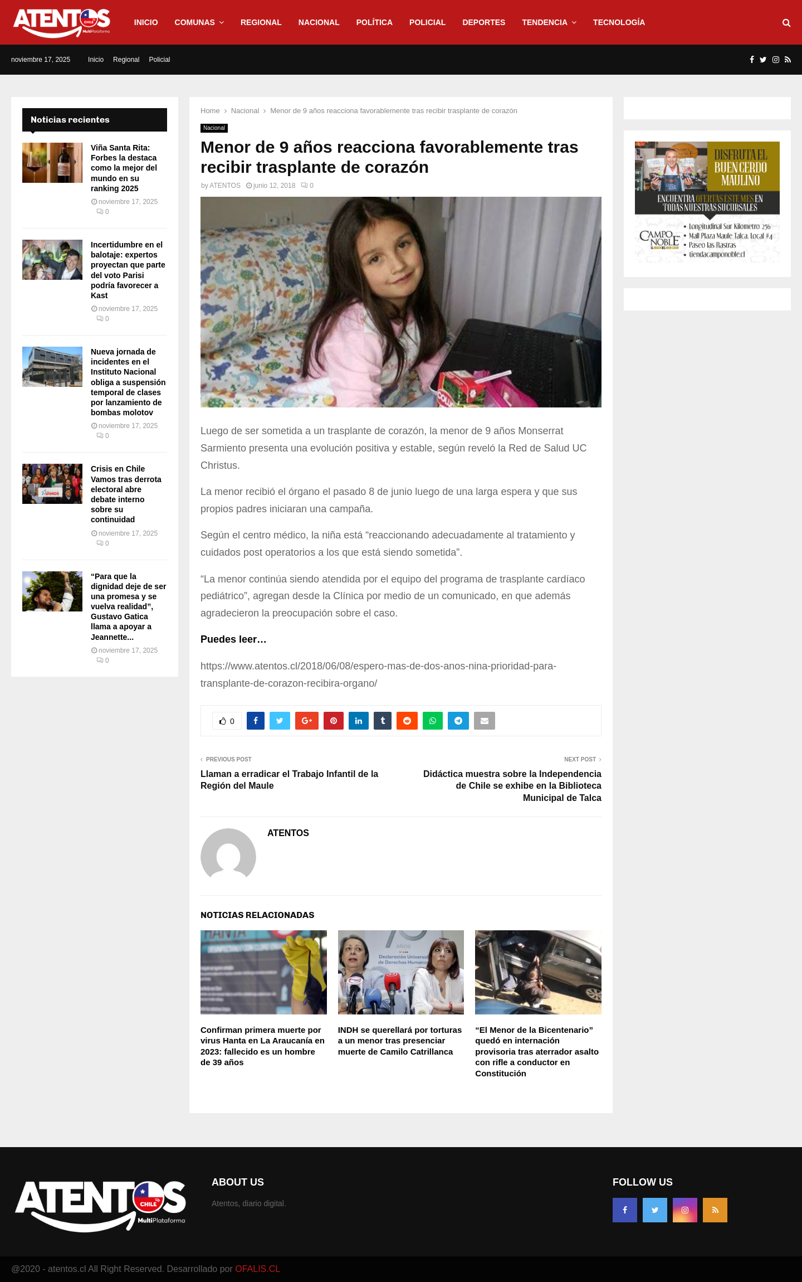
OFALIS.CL (257, 1269)
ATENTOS (225, 186)
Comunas (195, 22)
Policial (427, 22)
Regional (261, 22)
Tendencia (545, 22)
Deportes (483, 22)
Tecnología (619, 22)
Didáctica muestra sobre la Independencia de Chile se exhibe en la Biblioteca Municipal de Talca (512, 786)
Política (374, 22)
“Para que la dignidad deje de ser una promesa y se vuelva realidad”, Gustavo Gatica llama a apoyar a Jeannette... (128, 607)
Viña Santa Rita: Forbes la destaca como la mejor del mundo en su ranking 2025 (124, 168)
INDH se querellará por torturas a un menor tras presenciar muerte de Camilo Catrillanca (400, 1040)
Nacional (319, 22)
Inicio (146, 22)
